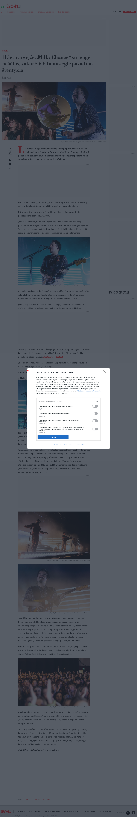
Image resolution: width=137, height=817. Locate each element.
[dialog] (68, 408)
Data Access (68, 445)
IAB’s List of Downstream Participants (89, 391)
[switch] (95, 406)
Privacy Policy (80, 445)
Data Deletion (57, 445)
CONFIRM (53, 437)
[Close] (105, 372)
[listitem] (68, 401)
